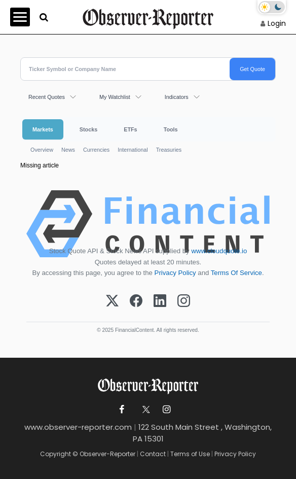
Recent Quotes (46, 97)
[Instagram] (183, 301)
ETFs (130, 129)
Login (277, 23)
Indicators (177, 97)
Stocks (88, 129)
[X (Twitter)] (112, 301)
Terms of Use (190, 454)
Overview (41, 150)
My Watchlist (114, 97)
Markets (42, 129)
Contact (153, 454)
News (68, 150)
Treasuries (169, 150)
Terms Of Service (236, 273)
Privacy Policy (175, 273)
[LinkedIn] (160, 301)
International (132, 150)
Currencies (96, 150)
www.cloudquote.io (219, 251)
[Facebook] (136, 301)
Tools (171, 129)
